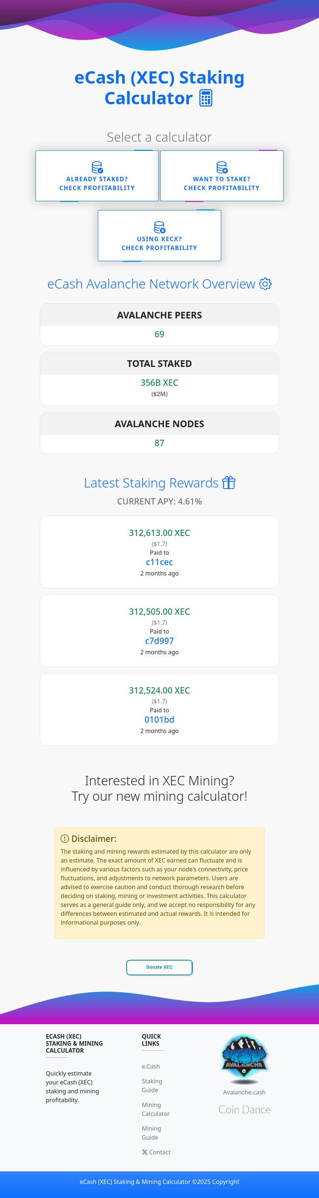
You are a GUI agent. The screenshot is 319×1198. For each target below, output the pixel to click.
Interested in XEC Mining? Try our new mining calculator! (159, 788)
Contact (156, 1152)
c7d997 (159, 641)
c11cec (159, 562)
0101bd (159, 719)
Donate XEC (159, 967)
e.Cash (151, 1066)
